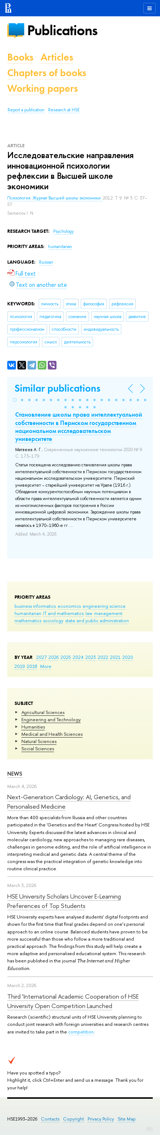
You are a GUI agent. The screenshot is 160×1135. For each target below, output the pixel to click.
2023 (90, 657)
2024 (78, 657)
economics (69, 606)
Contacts (50, 1119)
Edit (149, 1128)
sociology (53, 620)
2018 (32, 666)
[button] (14, 400)
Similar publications (57, 388)
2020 (127, 657)
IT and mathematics (63, 613)
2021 (115, 657)
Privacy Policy (101, 1119)
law (88, 613)
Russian (46, 262)
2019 (19, 666)
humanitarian (27, 613)
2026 (54, 657)
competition (81, 1031)
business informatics (35, 606)
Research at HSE (64, 110)
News (14, 773)
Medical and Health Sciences (52, 734)
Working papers (42, 88)
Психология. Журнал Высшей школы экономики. (55, 198)
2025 (65, 657)
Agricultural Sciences (42, 712)
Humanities (33, 726)
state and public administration (97, 620)
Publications (62, 30)
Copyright (73, 1119)
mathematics (27, 620)
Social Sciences (37, 748)
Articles (57, 57)
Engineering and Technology (51, 719)
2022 (103, 657)
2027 (41, 657)
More (45, 666)
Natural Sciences (38, 741)
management (108, 613)
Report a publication (26, 110)
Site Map (127, 1119)
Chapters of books (46, 72)
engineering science (104, 606)
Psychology (63, 231)
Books (20, 57)
